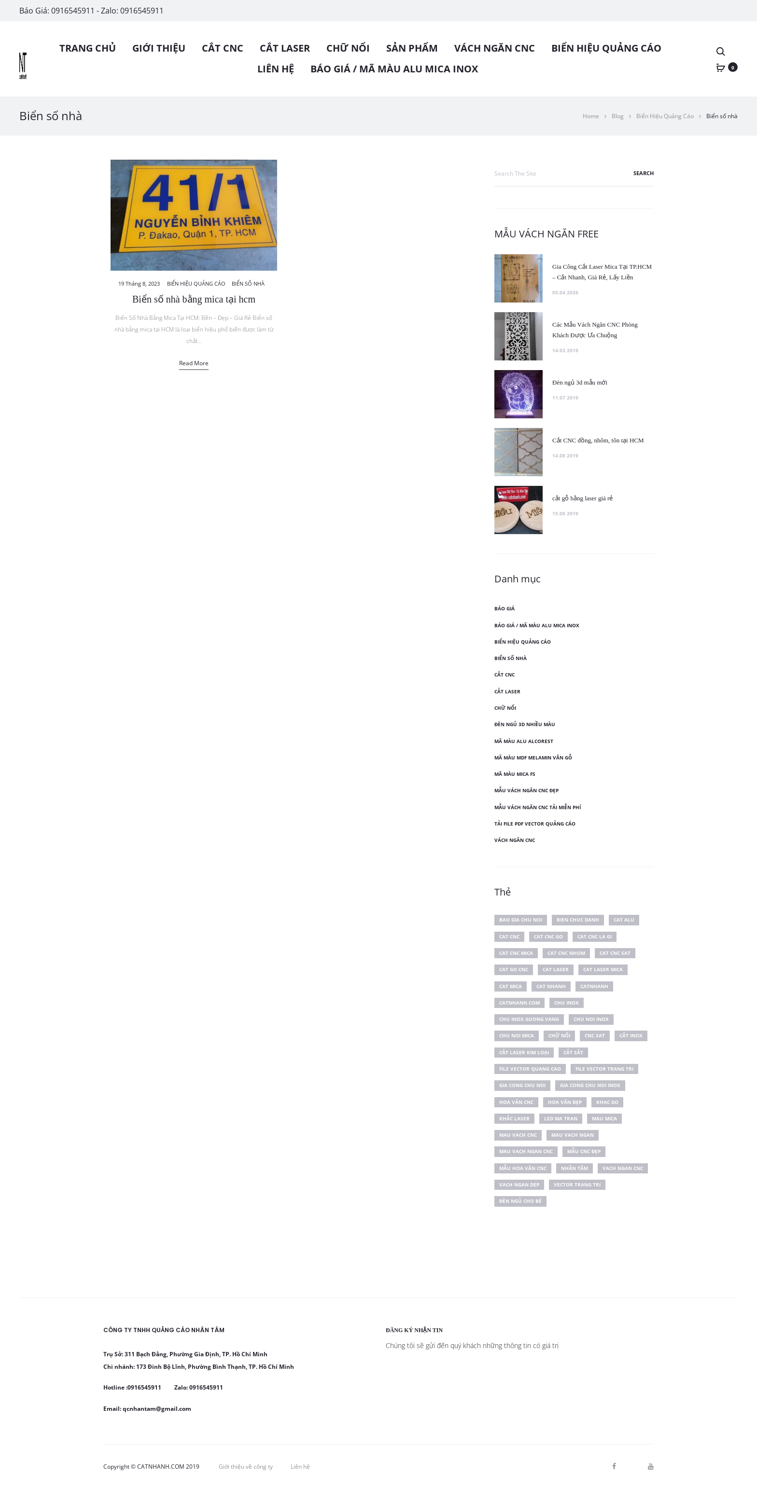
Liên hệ (275, 68)
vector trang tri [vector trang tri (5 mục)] (577, 1184)
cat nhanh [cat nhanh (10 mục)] (551, 986)
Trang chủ (87, 48)
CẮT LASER (285, 48)
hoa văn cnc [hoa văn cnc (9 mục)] (516, 1102)
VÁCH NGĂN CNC (494, 48)
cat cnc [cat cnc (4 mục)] (509, 936)
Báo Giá (504, 608)
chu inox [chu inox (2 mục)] (566, 1002)
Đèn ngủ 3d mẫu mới (579, 382)
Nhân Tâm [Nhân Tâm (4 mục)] (574, 1168)
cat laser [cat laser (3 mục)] (556, 969)
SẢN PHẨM (412, 48)
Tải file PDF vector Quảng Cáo (534, 823)
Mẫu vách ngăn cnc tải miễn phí (537, 807)
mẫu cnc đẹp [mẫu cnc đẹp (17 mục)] (584, 1151)
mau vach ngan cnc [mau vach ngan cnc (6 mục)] (526, 1151)
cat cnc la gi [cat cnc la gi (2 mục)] (594, 936)
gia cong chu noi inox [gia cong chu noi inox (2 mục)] (590, 1085)
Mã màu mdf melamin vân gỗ (533, 757)
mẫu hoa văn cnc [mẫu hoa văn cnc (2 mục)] (523, 1168)
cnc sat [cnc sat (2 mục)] (595, 1035)
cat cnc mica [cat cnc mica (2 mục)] (516, 953)
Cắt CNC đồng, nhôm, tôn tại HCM (598, 440)
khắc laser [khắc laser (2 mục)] (514, 1118)
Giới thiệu (158, 48)
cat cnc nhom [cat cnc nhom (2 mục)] (566, 953)
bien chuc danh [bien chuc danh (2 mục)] (578, 919)
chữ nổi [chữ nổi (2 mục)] (559, 1035)
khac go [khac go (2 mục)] (607, 1102)
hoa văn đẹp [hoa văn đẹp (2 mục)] (565, 1102)
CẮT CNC (222, 48)
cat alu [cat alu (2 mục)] (624, 919)
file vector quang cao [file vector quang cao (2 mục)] (530, 1068)
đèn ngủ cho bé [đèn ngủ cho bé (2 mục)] (520, 1201)
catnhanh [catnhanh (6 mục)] (594, 986)
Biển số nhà (248, 283)
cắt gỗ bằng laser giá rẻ (582, 498)
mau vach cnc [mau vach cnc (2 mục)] (518, 1134)
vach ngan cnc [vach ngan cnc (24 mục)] (623, 1168)
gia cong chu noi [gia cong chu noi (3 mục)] (522, 1085)
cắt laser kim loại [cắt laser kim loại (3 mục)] (524, 1052)
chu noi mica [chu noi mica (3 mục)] (516, 1035)
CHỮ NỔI (348, 48)
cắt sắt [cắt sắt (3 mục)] (573, 1052)
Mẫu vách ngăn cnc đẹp (526, 790)
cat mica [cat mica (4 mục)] (510, 986)
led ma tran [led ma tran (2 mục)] (560, 1118)
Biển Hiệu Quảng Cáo (606, 48)
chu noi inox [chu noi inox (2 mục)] (591, 1019)
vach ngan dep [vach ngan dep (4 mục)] (519, 1184)
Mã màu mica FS (514, 774)
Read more (194, 363)
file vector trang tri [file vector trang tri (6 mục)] (604, 1068)
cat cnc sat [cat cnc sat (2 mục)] (615, 953)
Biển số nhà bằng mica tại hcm (193, 299)
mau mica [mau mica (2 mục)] (604, 1118)
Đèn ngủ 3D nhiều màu (524, 724)
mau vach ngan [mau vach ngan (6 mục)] (572, 1134)
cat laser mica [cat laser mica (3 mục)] (603, 969)
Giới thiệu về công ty (246, 1466)
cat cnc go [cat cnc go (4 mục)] (548, 936)
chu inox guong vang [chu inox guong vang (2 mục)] (529, 1019)
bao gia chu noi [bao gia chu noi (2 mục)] (520, 919)
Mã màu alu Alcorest (523, 741)
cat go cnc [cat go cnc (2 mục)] (513, 969)
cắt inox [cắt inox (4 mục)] (631, 1035)
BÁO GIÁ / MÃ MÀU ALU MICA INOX (394, 68)
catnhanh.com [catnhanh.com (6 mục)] (519, 1002)
